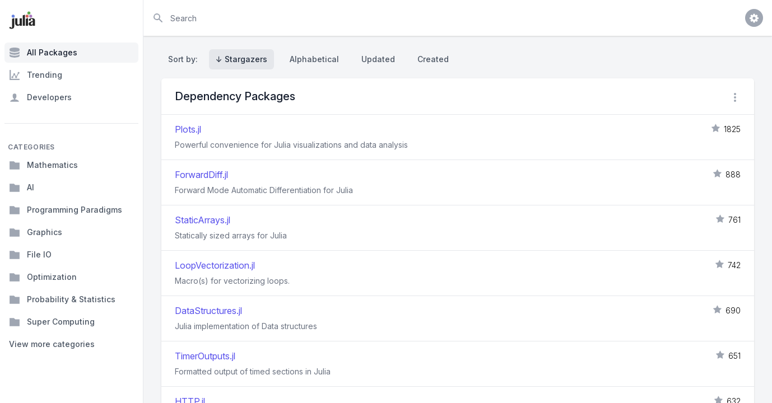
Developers (40, 97)
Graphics (35, 232)
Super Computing (52, 321)
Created (433, 59)
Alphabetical (314, 59)
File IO (30, 254)
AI (21, 187)
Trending (35, 75)
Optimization (43, 277)
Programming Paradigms (65, 209)
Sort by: (185, 59)
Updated (378, 59)
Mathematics (43, 165)
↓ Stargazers (241, 59)
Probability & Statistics (62, 299)
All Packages (43, 52)
